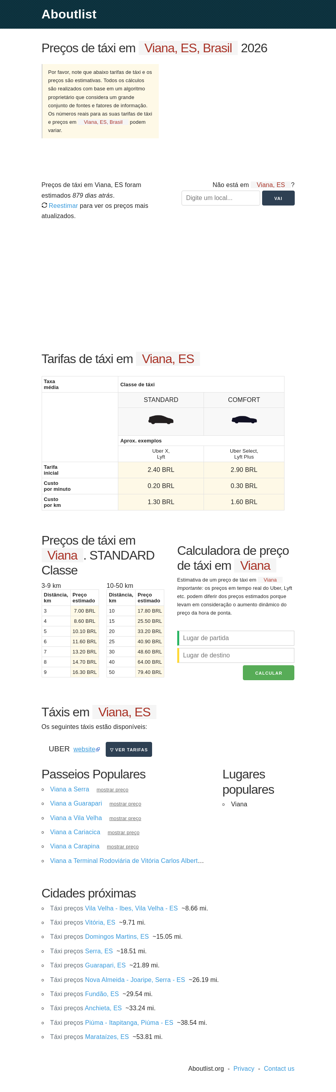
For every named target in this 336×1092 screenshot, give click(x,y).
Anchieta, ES (86, 1008)
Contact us (279, 1068)
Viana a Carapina (75, 846)
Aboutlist (69, 14)
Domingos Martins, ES (99, 936)
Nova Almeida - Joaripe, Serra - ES (117, 979)
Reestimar (60, 205)
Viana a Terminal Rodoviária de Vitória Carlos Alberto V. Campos (142, 860)
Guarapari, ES (88, 965)
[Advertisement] (233, 117)
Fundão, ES (84, 994)
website (84, 749)
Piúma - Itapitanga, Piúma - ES (112, 1022)
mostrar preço (113, 790)
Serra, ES (81, 951)
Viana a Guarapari (76, 803)
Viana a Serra (70, 789)
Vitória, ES (83, 922)
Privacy (244, 1068)
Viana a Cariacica (75, 832)
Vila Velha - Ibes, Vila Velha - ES (114, 908)
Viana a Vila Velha (76, 818)
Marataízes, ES (89, 1036)
